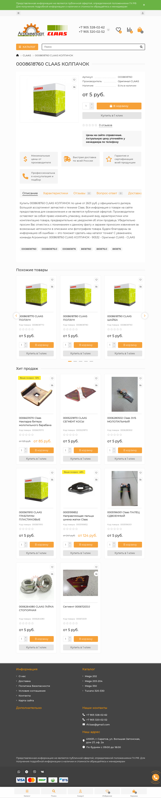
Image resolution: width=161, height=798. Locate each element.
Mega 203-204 (93, 681)
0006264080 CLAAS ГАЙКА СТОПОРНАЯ (36, 608)
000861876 (69, 248)
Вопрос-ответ (110, 193)
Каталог (88, 669)
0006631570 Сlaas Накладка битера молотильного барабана (35, 421)
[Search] (93, 47)
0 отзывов (105, 125)
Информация (26, 669)
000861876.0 (49, 248)
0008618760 (28, 248)
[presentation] (16, 316)
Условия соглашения (32, 690)
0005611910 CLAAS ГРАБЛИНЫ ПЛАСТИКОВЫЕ (30, 516)
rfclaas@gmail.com (98, 724)
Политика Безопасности (34, 685)
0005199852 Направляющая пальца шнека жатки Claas (78, 516)
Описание (30, 193)
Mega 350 (91, 685)
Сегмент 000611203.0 (76, 606)
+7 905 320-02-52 (96, 719)
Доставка (135, 193)
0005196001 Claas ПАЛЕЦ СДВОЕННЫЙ (123, 514)
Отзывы (82, 193)
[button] (70, 361)
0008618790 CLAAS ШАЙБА (119, 318)
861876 (116, 248)
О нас (22, 676)
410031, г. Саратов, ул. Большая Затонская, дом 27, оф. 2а (113, 740)
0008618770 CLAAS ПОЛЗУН (31, 318)
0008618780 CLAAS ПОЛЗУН (75, 318)
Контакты (25, 695)
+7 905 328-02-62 (96, 714)
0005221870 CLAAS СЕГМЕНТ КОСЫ (75, 419)
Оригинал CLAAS (128, 81)
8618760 (86, 248)
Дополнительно (29, 708)
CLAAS (27, 55)
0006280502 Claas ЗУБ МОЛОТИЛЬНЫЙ (121, 419)
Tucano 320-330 (94, 690)
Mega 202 (91, 676)
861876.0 (102, 248)
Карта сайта (26, 700)
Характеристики (55, 193)
